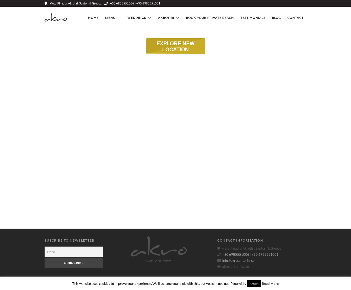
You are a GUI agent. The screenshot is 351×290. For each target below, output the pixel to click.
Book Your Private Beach (210, 17)
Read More (270, 283)
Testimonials (252, 17)
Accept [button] (254, 284)
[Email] (74, 252)
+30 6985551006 (235, 254)
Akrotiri (166, 17)
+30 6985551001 (265, 254)
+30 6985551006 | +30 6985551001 (132, 3)
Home (93, 17)
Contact (295, 17)
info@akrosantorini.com (239, 260)
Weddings (136, 17)
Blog (276, 17)
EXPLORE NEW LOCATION (170, 47)
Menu (110, 17)
